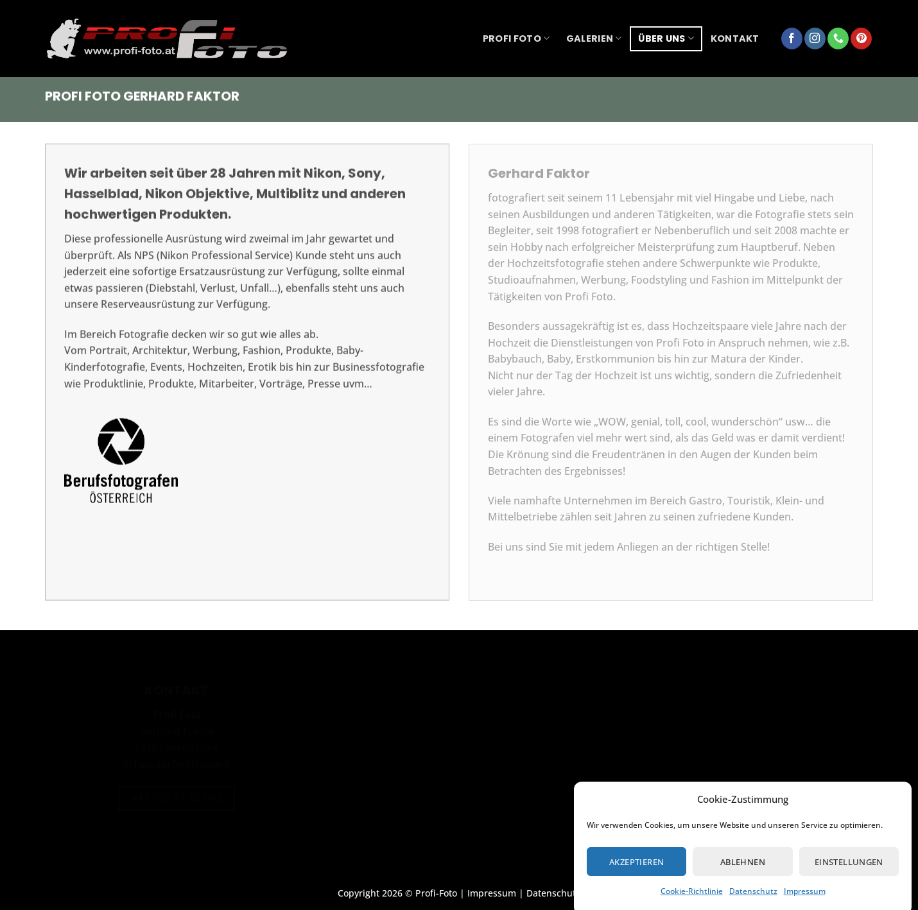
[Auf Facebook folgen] (791, 38)
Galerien (594, 38)
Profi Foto (516, 38)
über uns (666, 38)
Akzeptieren (636, 870)
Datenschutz (753, 899)
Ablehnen (742, 870)
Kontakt (735, 38)
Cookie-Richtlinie (692, 899)
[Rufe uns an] (838, 38)
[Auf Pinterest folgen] (861, 38)
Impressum (805, 899)
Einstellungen (849, 870)
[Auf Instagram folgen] (815, 38)
